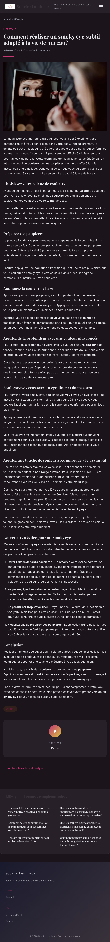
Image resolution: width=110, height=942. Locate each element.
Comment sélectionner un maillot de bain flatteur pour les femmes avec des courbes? (27, 826)
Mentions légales (14, 915)
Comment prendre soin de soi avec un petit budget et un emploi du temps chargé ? (80, 841)
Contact (9, 921)
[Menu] (101, 6)
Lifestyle (18, 19)
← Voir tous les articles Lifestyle (23, 768)
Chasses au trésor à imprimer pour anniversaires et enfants (28, 839)
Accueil (7, 19)
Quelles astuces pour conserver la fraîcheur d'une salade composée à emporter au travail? (80, 826)
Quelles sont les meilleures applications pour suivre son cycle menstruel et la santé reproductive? (81, 811)
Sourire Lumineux (27, 6)
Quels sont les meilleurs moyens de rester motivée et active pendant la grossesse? (29, 811)
